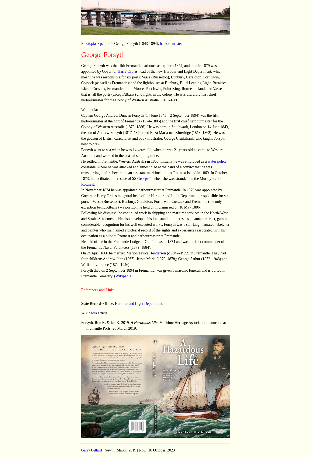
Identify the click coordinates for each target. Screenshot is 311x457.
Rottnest (87, 184)
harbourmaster (171, 43)
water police (217, 161)
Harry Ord (125, 71)
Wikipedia (123, 276)
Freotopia (88, 43)
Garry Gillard (91, 450)
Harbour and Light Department (138, 303)
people (105, 43)
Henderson (157, 253)
